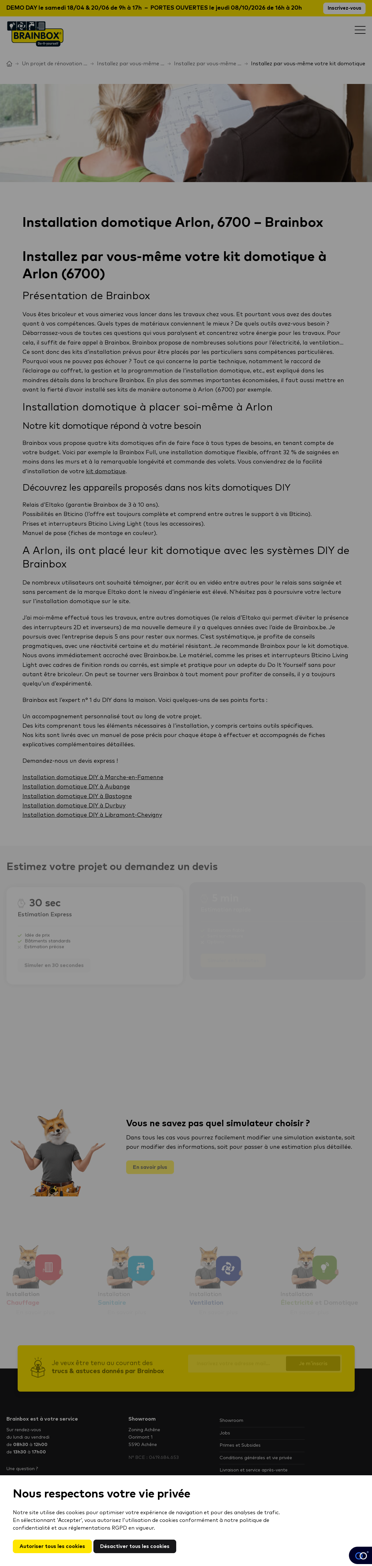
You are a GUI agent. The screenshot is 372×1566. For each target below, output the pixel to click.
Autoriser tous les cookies (52, 1546)
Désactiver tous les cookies (134, 1546)
